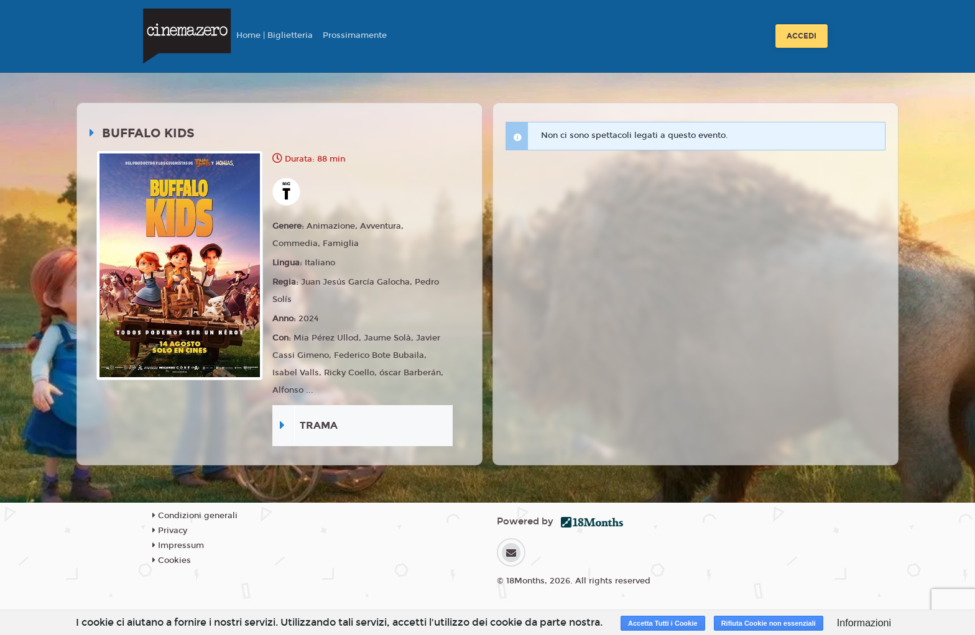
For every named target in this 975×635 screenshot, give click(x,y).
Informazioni (864, 623)
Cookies (171, 560)
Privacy (169, 531)
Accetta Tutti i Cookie (663, 623)
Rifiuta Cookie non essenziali (768, 623)
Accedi (801, 36)
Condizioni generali (195, 516)
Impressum (178, 545)
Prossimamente (355, 35)
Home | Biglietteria (274, 35)
